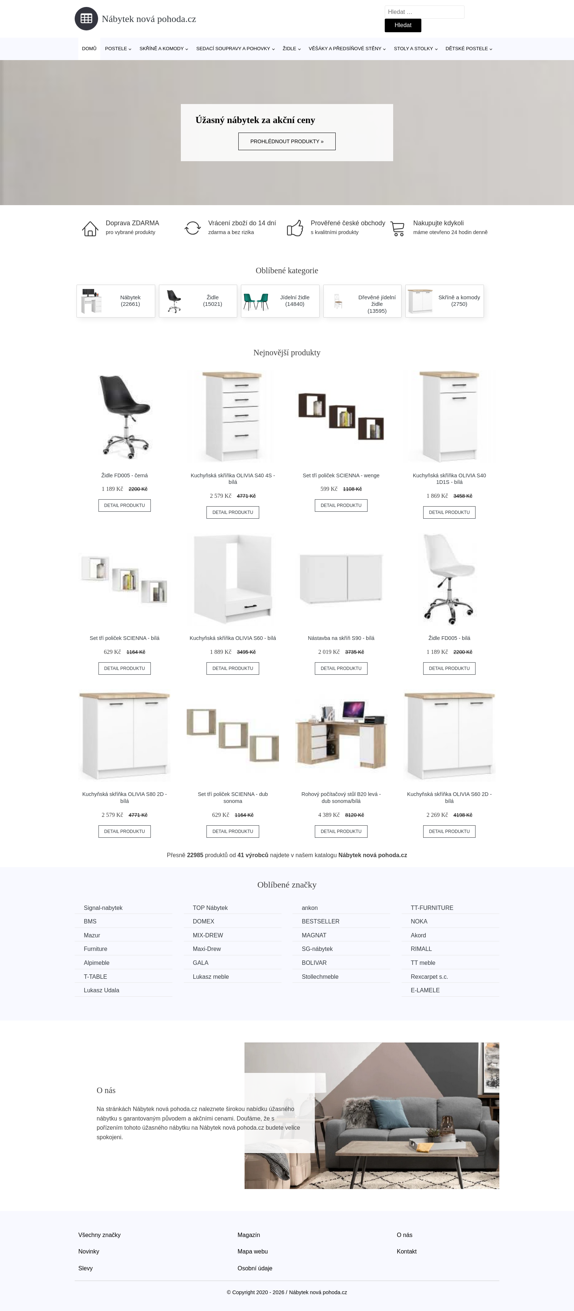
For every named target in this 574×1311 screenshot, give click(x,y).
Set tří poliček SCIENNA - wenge (341, 475)
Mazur (92, 935)
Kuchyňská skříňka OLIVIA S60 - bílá (233, 638)
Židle (289, 48)
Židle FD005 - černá (124, 475)
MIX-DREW (208, 935)
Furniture (95, 949)
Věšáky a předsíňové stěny (345, 48)
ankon (310, 908)
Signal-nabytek (103, 908)
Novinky (88, 1251)
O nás (405, 1235)
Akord (418, 935)
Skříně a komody (161, 48)
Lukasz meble (211, 977)
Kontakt (407, 1251)
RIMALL (421, 949)
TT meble (423, 963)
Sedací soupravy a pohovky (233, 48)
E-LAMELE (425, 990)
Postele (116, 48)
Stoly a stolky (413, 48)
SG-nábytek (317, 949)
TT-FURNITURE (432, 908)
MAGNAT (314, 935)
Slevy (85, 1268)
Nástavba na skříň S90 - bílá (341, 638)
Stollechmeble (320, 977)
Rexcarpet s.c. (429, 977)
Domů (89, 48)
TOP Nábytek (210, 908)
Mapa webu (253, 1251)
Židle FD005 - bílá (449, 638)
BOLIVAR (314, 963)
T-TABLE (95, 977)
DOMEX (204, 921)
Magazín (249, 1235)
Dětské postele (467, 48)
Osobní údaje (255, 1268)
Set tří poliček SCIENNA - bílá (124, 638)
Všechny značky (99, 1235)
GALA (201, 963)
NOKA (419, 921)
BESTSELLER (320, 921)
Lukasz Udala (101, 990)
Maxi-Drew (207, 949)
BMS (90, 921)
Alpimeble (96, 963)
